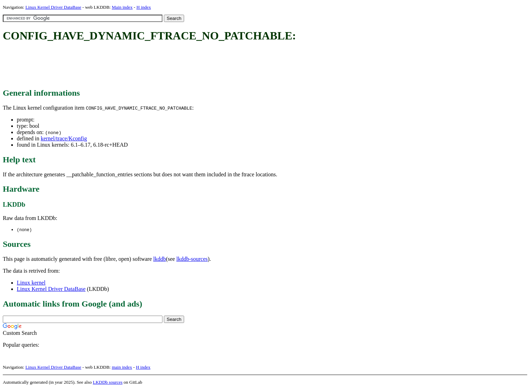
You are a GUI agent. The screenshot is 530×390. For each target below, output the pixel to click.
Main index (122, 7)
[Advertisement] (130, 65)
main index (122, 367)
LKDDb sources (108, 382)
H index (143, 7)
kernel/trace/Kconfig (64, 138)
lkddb (159, 259)
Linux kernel (31, 283)
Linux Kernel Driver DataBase (53, 7)
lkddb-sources (192, 259)
